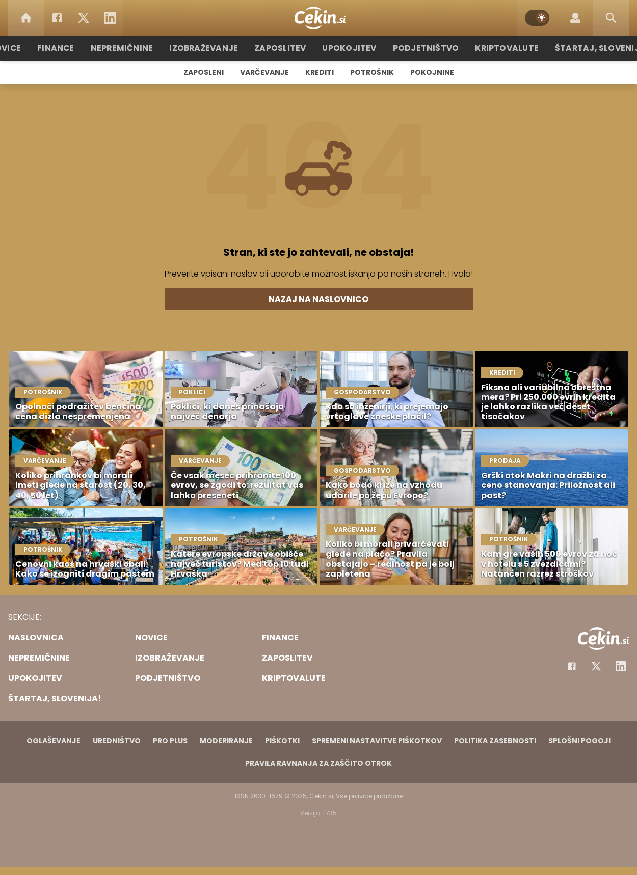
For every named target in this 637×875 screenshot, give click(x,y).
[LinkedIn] (110, 18)
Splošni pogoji (579, 740)
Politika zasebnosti (495, 740)
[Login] (575, 18)
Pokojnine (432, 72)
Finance (71, 48)
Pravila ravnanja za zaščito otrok (318, 763)
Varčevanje (264, 72)
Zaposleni (203, 72)
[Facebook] (57, 18)
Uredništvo (117, 740)
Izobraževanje (212, 48)
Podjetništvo (421, 48)
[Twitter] (83, 18)
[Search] (611, 18)
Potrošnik (372, 72)
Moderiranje (226, 740)
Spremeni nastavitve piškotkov (377, 740)
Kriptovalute (498, 48)
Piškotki (282, 740)
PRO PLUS (170, 740)
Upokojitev (350, 48)
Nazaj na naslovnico (318, 299)
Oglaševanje (53, 740)
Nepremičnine (134, 48)
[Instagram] (621, 666)
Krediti (319, 72)
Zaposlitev (284, 48)
